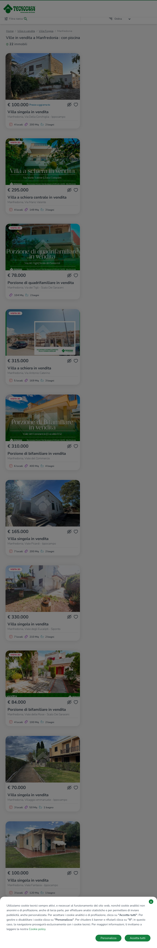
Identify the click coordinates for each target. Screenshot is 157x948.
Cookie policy (37, 929)
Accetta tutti (137, 938)
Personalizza (108, 938)
